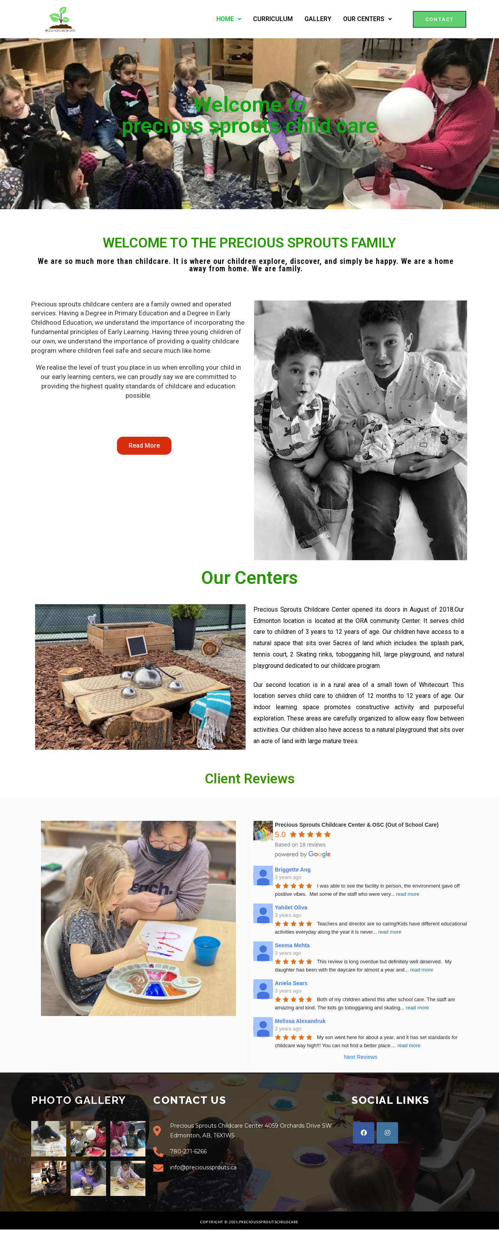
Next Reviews (360, 1057)
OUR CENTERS (367, 19)
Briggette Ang (293, 869)
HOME (228, 19)
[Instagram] (387, 1133)
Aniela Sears (291, 983)
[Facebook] (363, 1133)
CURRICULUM (273, 19)
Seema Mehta (292, 945)
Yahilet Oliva (291, 907)
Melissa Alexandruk (300, 1021)
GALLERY (317, 19)
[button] (440, 19)
